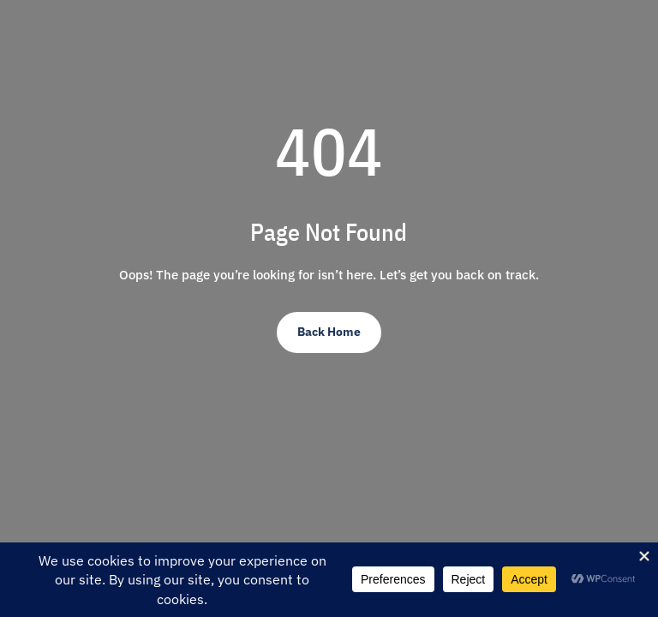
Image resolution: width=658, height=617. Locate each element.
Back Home (329, 331)
